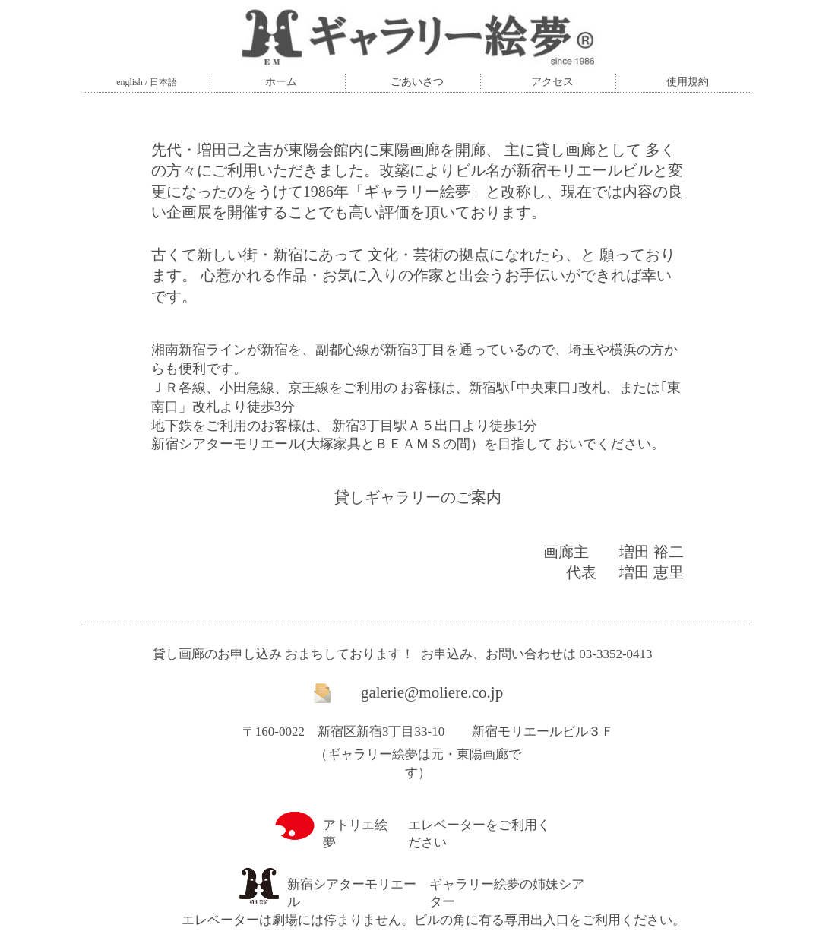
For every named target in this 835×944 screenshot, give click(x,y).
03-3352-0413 (615, 654)
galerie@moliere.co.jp (432, 692)
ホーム (281, 81)
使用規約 (687, 81)
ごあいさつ (417, 81)
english (129, 82)
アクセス (552, 81)
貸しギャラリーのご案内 (417, 497)
